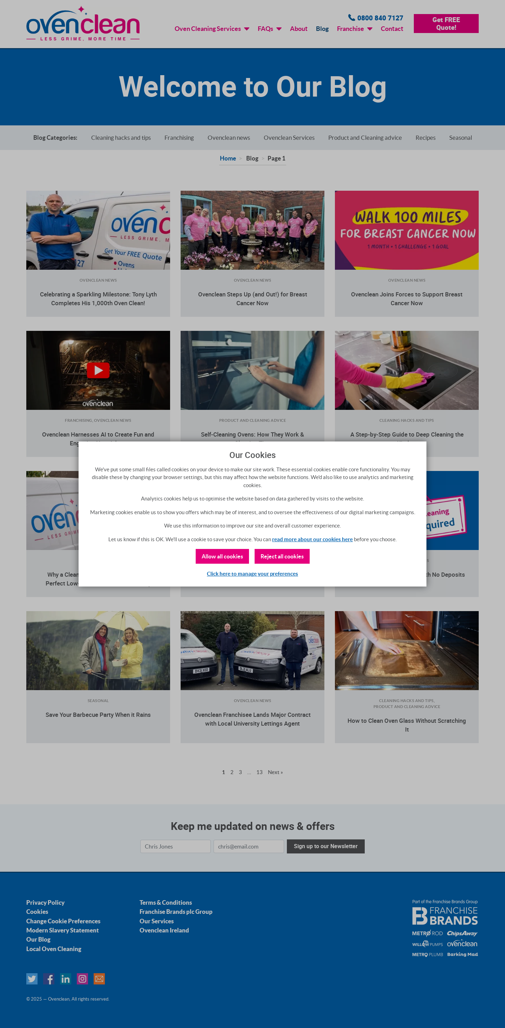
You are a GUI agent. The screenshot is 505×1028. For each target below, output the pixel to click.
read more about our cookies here (312, 539)
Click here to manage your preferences (252, 574)
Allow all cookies (222, 556)
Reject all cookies (282, 556)
